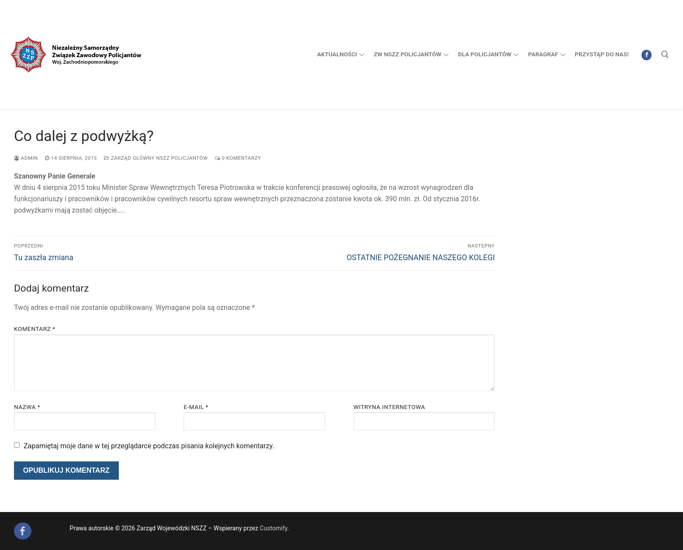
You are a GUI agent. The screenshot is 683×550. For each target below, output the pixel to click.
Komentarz (34, 328)
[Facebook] (646, 55)
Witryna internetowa (389, 406)
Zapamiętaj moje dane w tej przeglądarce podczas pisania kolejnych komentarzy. (149, 446)
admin (26, 158)
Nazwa (27, 406)
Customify (273, 528)
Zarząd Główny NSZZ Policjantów (156, 158)
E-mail (196, 406)
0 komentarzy (238, 158)
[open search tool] (665, 54)
